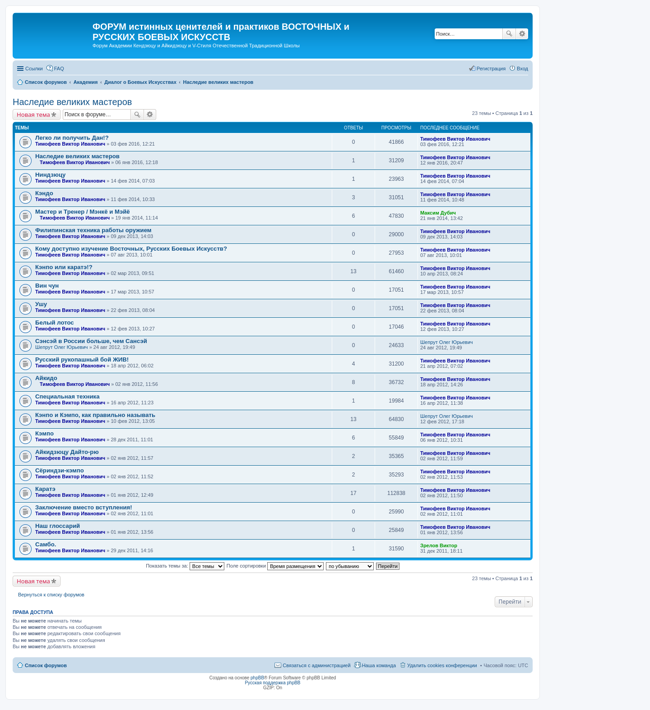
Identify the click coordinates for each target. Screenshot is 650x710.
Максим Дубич (438, 212)
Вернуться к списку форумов (51, 594)
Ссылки (34, 68)
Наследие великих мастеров (72, 102)
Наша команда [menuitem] (379, 665)
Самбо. (45, 544)
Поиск (509, 33)
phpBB (257, 677)
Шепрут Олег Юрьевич (61, 347)
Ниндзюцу (50, 174)
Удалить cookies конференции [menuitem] (442, 665)
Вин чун (47, 285)
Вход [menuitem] (522, 68)
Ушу (41, 304)
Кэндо (44, 193)
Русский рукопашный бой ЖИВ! (82, 359)
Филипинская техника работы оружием (93, 230)
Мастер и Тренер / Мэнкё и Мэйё (82, 211)
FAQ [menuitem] (59, 68)
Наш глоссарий (57, 525)
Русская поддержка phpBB (272, 682)
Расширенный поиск (522, 33)
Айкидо (46, 378)
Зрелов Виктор (438, 545)
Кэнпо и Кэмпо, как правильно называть (95, 415)
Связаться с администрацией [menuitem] (316, 665)
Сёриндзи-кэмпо (59, 470)
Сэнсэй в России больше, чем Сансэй (91, 341)
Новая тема (33, 114)
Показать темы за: (185, 565)
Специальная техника (67, 396)
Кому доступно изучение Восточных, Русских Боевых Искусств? (131, 248)
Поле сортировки (275, 565)
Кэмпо (44, 433)
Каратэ (45, 489)
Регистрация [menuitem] (491, 68)
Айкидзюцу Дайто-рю (67, 452)
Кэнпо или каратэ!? (64, 267)
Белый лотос (54, 322)
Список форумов (46, 665)
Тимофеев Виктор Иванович (70, 144)
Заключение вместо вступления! (83, 507)
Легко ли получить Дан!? (72, 137)
